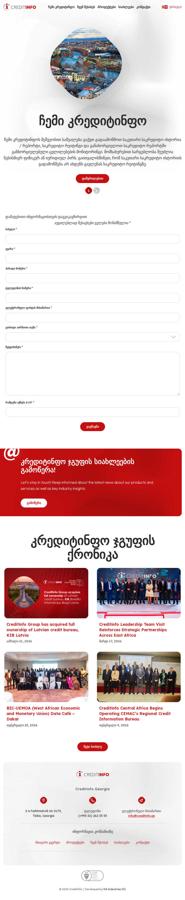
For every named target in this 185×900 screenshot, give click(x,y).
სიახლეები (126, 7)
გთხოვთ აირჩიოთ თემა (21, 327)
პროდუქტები (106, 7)
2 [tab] (96, 191)
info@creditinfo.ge (141, 816)
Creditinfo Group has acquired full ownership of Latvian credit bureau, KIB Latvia (43, 630)
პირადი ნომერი (16, 268)
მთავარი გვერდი (48, 842)
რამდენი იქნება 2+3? (19, 402)
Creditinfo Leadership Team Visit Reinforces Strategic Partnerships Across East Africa (133, 630)
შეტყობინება (14, 347)
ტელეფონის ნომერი (19, 288)
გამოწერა (34, 503)
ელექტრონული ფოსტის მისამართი (28, 307)
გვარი (10, 248)
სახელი (11, 229)
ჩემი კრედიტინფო (61, 7)
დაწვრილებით (92, 178)
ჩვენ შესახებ (86, 7)
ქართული (172, 7)
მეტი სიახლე (92, 747)
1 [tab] (89, 191)
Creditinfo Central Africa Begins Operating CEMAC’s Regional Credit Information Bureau (135, 714)
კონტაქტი (143, 7)
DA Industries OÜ (115, 889)
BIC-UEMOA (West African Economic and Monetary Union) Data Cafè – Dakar (43, 714)
